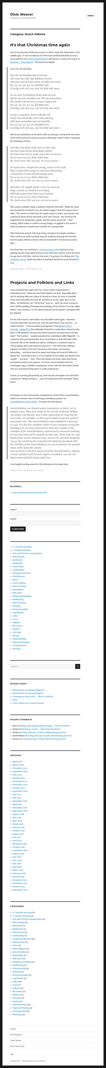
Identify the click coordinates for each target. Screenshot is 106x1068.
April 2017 (17, 840)
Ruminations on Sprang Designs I (28, 693)
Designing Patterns (22, 573)
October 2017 (19, 830)
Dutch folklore (31, 269)
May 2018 (17, 817)
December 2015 (20, 880)
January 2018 (19, 827)
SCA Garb (17, 632)
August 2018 (18, 814)
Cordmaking (18, 570)
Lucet (15, 619)
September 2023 (20, 771)
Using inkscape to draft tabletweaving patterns (44, 732)
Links (39, 269)
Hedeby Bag (18, 599)
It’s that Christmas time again (40, 45)
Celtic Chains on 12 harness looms (28, 703)
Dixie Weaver (21, 14)
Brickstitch (28, 470)
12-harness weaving (22, 547)
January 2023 (19, 778)
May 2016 (17, 863)
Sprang (16, 635)
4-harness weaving (22, 550)
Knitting (17, 606)
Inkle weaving (19, 602)
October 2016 (19, 847)
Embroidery (18, 589)
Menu (91, 16)
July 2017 (17, 837)
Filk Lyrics (17, 593)
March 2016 (18, 870)
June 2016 (17, 860)
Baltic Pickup (19, 556)
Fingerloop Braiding (22, 596)
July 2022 (17, 794)
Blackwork (17, 560)
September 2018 (20, 811)
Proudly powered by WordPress (33, 1061)
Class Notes (15, 1040)
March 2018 (18, 824)
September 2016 (20, 850)
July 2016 (17, 857)
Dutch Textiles (19, 586)
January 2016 (19, 876)
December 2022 (20, 781)
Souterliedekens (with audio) (23, 402)
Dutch (15, 579)
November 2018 (20, 807)
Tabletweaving (19, 639)
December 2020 (20, 801)
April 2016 (17, 867)
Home (13, 1029)
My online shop (17, 1046)
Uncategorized (19, 645)
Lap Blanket (18, 612)
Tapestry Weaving (21, 642)
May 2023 (17, 775)
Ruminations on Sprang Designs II (28, 690)
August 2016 (18, 853)
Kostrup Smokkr (20, 609)
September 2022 (20, 791)
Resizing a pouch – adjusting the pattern (41, 729)
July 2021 (17, 798)
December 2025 (20, 768)
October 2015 (19, 886)
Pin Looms (17, 625)
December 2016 (20, 844)
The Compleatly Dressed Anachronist (30, 492)
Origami (16, 622)
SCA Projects (16, 1035)
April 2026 (17, 761)
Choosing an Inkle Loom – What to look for (33, 696)
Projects (16, 629)
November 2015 (20, 883)
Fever (15, 700)
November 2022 (20, 784)
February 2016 (19, 873)
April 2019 (17, 804)
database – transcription (21, 62)
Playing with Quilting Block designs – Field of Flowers (45, 726)
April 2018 (17, 821)
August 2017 (18, 834)
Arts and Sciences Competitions (27, 553)
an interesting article (49, 249)
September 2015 (20, 890)
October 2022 (19, 788)
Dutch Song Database (37, 59)
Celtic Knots (18, 566)
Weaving (17, 649)
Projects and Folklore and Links (42, 282)
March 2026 (18, 765)
